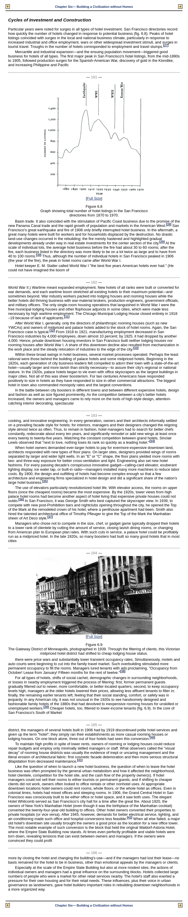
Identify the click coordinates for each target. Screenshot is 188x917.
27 (165, 45)
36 (21, 499)
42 (129, 817)
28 (168, 224)
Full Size (94, 198)
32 (52, 330)
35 (44, 481)
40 (152, 737)
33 (135, 348)
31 (66, 316)
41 (79, 760)
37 (50, 516)
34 (152, 441)
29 (162, 241)
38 (122, 671)
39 (46, 707)
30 (38, 255)
